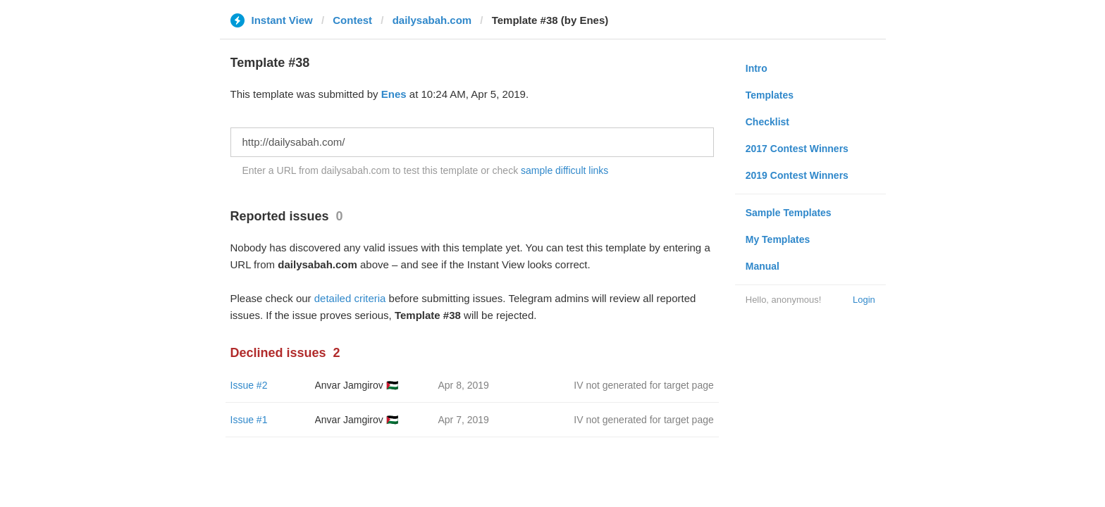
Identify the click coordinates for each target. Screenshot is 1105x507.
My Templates (778, 239)
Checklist (767, 121)
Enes (394, 94)
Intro (756, 68)
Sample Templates (789, 212)
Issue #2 (249, 385)
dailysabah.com (432, 20)
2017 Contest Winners (797, 148)
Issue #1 (249, 419)
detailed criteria (350, 298)
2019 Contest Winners (797, 175)
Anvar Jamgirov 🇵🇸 (356, 385)
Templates (770, 95)
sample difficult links (564, 170)
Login (864, 299)
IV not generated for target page (643, 385)
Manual (762, 266)
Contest (352, 20)
